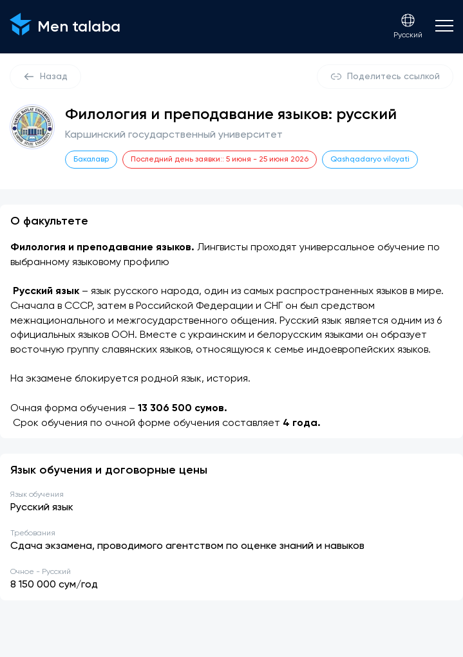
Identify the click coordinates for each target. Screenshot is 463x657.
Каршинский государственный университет (174, 135)
